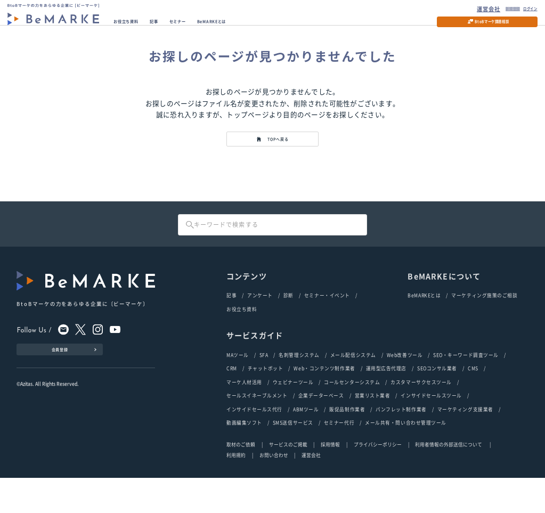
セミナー (209, 27)
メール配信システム (353, 381)
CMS (473, 397)
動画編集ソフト (244, 457)
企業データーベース (321, 427)
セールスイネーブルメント (257, 427)
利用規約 (236, 490)
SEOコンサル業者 (437, 397)
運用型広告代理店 (386, 397)
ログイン (520, 9)
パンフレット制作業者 (401, 442)
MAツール (237, 381)
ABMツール (306, 442)
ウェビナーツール (293, 412)
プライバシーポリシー (378, 479)
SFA (264, 381)
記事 (177, 27)
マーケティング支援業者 (465, 442)
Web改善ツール (404, 381)
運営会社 (463, 9)
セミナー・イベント (327, 319)
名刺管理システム (299, 381)
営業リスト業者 (373, 427)
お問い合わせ (273, 490)
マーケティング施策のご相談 (484, 319)
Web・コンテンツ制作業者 (324, 397)
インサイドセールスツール (431, 427)
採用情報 (330, 479)
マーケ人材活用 (244, 412)
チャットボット (265, 397)
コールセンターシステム (352, 412)
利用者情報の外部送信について (449, 479)
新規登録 (491, 9)
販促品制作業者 (347, 442)
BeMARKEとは (258, 27)
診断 (288, 319)
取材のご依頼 (240, 479)
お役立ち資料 (138, 27)
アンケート (260, 319)
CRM (231, 397)
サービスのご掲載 (288, 479)
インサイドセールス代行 (254, 442)
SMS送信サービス (293, 457)
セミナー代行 (339, 457)
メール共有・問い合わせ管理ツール (405, 457)
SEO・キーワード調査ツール (466, 381)
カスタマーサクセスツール (421, 412)
